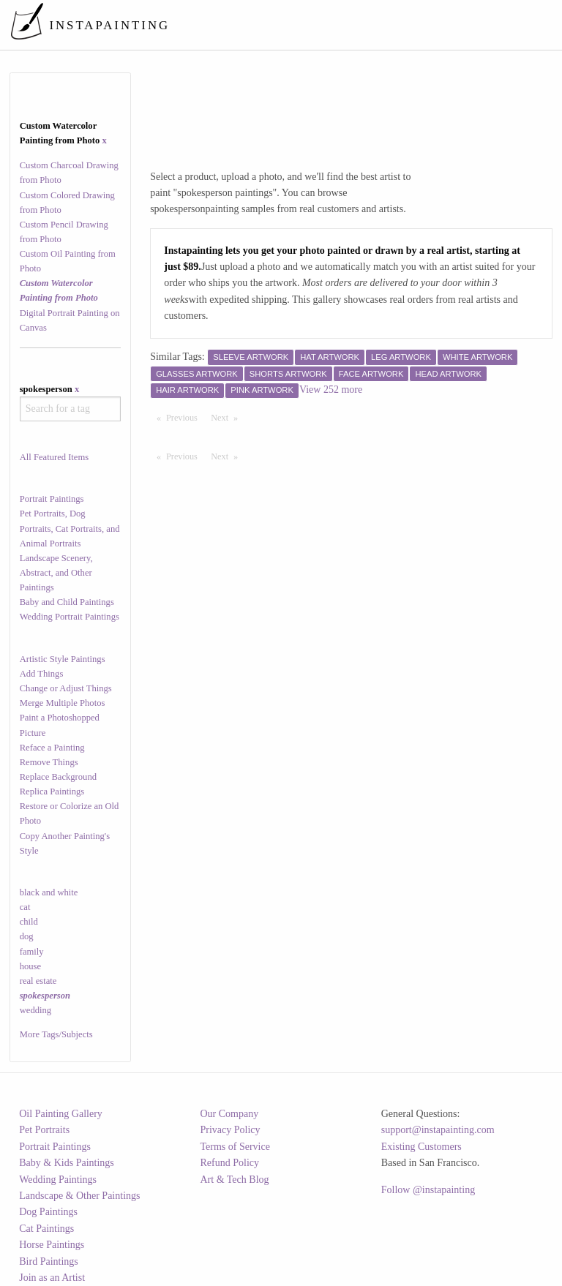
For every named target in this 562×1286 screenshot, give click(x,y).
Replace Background (58, 777)
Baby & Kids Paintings (66, 1162)
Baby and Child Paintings (67, 602)
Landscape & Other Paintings (79, 1195)
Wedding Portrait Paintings (69, 617)
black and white (49, 892)
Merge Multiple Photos (62, 703)
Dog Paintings (48, 1211)
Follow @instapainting (428, 1189)
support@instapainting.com (438, 1129)
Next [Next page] (227, 417)
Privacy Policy (231, 1129)
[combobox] (70, 408)
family (32, 952)
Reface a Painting (52, 747)
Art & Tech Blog (235, 1179)
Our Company (230, 1113)
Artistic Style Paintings (62, 659)
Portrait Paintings (52, 499)
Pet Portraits (44, 1129)
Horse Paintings (51, 1244)
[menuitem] (282, 24)
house (30, 966)
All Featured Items (54, 457)
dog (27, 936)
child (29, 922)
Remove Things (49, 762)
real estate (38, 981)
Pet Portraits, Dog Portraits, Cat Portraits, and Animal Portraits (70, 528)
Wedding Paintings (58, 1179)
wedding (35, 1010)
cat (25, 907)
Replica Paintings (52, 791)
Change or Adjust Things (66, 688)
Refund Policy (230, 1162)
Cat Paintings (46, 1228)
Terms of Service (235, 1146)
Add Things (42, 674)
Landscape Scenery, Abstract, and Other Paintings (56, 573)
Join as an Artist (52, 1277)
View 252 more (330, 389)
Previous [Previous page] (185, 417)
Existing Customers (421, 1146)
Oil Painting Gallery (60, 1113)
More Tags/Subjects (56, 1034)
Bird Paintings (48, 1261)
